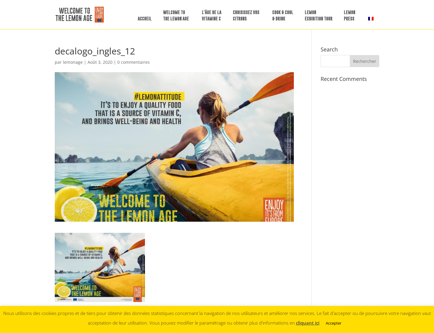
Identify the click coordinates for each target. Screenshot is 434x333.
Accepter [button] (333, 323)
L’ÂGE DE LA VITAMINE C (211, 15)
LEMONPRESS (349, 15)
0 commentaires (133, 62)
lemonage (73, 62)
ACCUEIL (145, 18)
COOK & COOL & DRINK (282, 15)
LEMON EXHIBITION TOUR (318, 15)
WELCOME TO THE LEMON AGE (176, 15)
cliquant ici (307, 323)
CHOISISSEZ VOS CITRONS (246, 15)
